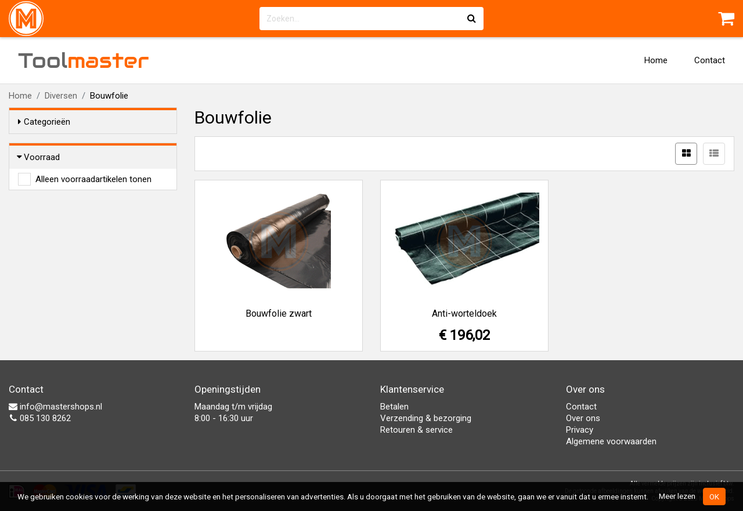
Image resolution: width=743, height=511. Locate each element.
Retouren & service (416, 430)
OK (714, 496)
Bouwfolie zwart (279, 313)
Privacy (579, 430)
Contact (709, 60)
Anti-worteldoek (464, 313)
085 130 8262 (40, 418)
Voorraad (39, 157)
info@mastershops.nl (55, 406)
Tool (83, 60)
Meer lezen (677, 496)
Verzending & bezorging (425, 418)
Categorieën (44, 122)
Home (656, 60)
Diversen (61, 95)
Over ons (583, 418)
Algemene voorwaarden (611, 441)
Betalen (394, 406)
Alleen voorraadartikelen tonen (93, 179)
